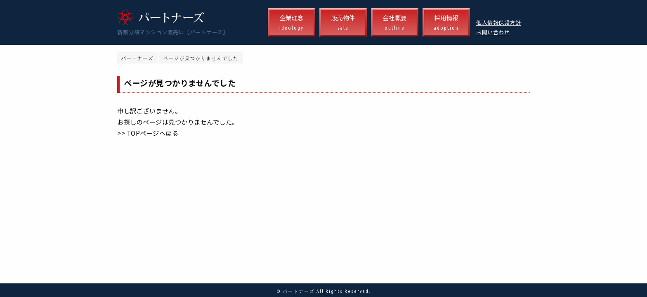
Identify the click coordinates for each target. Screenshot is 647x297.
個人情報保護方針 (498, 22)
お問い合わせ (493, 32)
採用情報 (446, 23)
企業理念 (291, 23)
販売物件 (343, 23)
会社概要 (394, 23)
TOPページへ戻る (153, 132)
